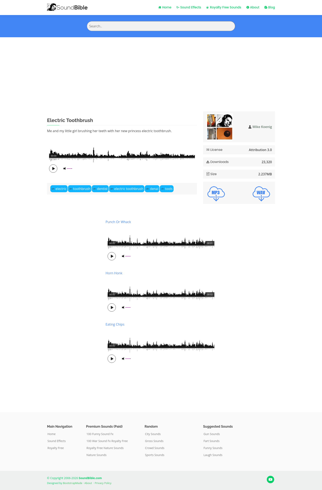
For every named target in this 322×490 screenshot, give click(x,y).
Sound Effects (188, 7)
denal (154, 188)
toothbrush (81, 188)
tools (169, 188)
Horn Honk (114, 273)
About (252, 7)
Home (164, 7)
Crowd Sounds (154, 448)
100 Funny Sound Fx (99, 434)
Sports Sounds (154, 455)
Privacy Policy (103, 483)
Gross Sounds (154, 441)
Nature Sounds (96, 455)
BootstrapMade (72, 483)
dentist (102, 188)
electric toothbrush (128, 188)
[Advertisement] (161, 68)
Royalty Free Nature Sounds (105, 448)
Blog (269, 7)
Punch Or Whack (118, 222)
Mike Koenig (262, 127)
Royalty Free (55, 448)
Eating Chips (115, 324)
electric (61, 188)
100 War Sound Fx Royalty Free (107, 441)
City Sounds (153, 434)
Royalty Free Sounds (223, 7)
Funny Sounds (213, 448)
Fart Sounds (212, 441)
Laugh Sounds (213, 455)
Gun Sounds (212, 434)
